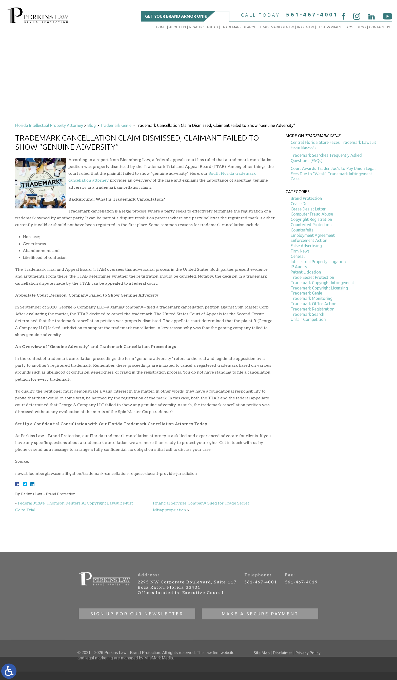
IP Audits (299, 266)
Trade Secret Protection (312, 277)
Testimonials (329, 27)
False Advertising (306, 245)
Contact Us (379, 27)
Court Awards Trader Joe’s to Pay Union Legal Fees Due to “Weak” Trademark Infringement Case (333, 173)
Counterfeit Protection (311, 224)
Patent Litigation (306, 272)
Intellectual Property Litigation (318, 261)
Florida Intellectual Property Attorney (49, 125)
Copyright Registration (311, 219)
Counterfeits (302, 230)
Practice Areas (203, 27)
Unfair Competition (308, 319)
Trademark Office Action (313, 303)
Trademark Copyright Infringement (322, 282)
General (298, 256)
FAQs (349, 27)
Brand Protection (306, 198)
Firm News (300, 251)
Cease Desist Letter (308, 209)
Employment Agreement (313, 235)
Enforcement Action (309, 240)
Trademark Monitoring (311, 298)
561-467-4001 (312, 14)
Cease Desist (302, 203)
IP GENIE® (305, 27)
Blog (361, 27)
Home (161, 27)
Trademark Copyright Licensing (319, 288)
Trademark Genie (115, 125)
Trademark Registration (312, 309)
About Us (177, 27)
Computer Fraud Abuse (312, 214)
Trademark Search (238, 27)
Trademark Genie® (277, 27)
